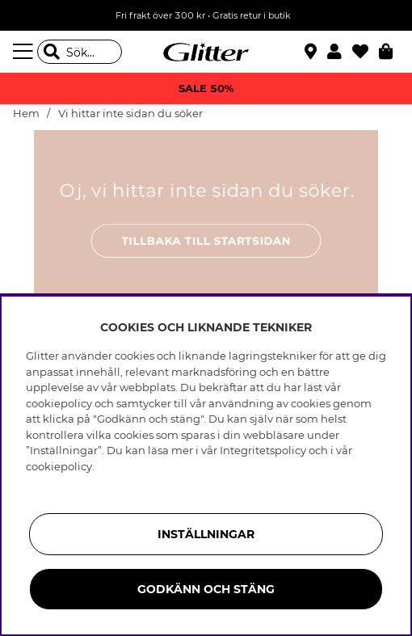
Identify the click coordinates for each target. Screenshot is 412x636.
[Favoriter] (365, 52)
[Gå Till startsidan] (206, 51)
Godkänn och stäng (206, 589)
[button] (339, 52)
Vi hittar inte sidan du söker (130, 113)
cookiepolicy (59, 466)
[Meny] (25, 51)
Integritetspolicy (263, 450)
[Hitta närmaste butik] (313, 53)
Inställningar (206, 534)
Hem (26, 113)
